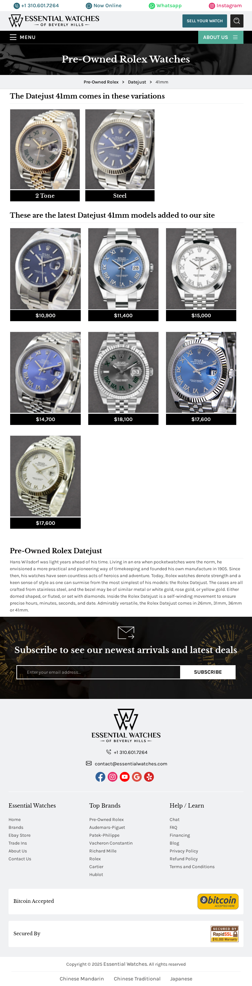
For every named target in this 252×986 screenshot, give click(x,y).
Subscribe (208, 672)
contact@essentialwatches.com (126, 763)
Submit (236, 20)
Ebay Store (20, 835)
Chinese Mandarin (82, 979)
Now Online (103, 5)
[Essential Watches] (54, 20)
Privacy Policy (184, 851)
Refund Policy (184, 859)
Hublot (96, 874)
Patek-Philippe (104, 835)
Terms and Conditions (192, 866)
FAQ (173, 827)
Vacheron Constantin (111, 843)
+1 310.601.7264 (36, 5)
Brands (16, 827)
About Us (221, 37)
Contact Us (20, 859)
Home (15, 819)
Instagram (225, 5)
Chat (174, 819)
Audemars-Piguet (107, 827)
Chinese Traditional (137, 979)
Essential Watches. (125, 964)
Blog (174, 843)
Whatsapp (165, 5)
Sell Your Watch (205, 20)
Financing (180, 835)
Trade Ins (18, 843)
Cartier (96, 866)
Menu (28, 37)
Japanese (181, 979)
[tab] (45, 155)
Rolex (95, 859)
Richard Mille (102, 851)
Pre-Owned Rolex (106, 819)
